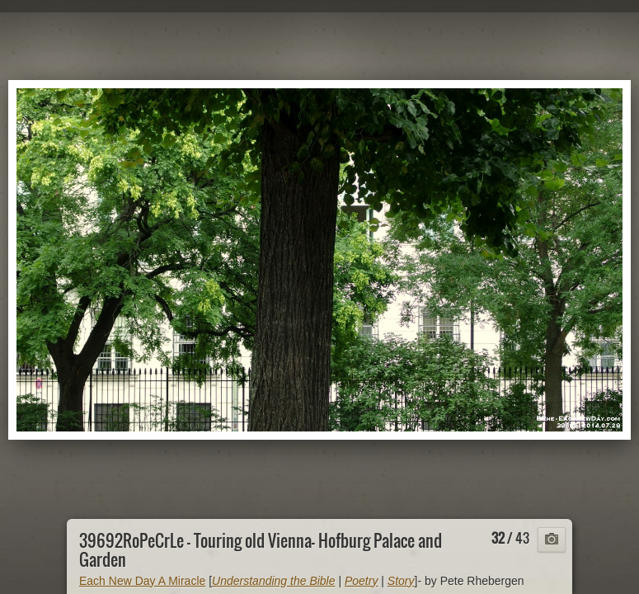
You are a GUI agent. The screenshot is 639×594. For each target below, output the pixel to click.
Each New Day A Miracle (142, 580)
